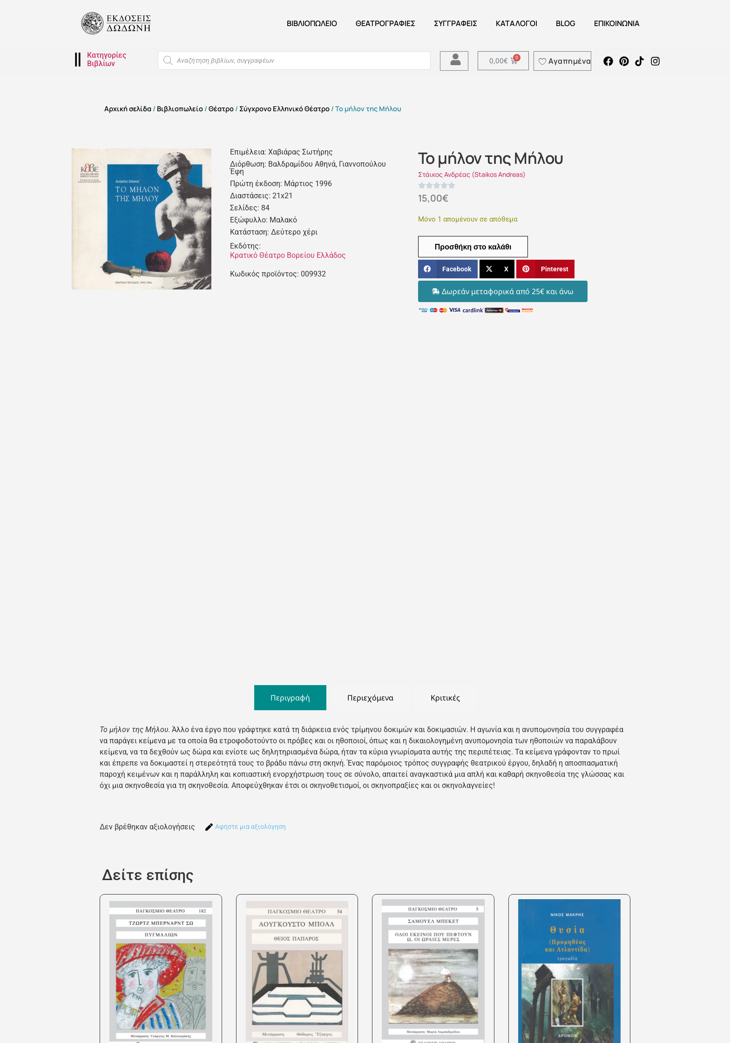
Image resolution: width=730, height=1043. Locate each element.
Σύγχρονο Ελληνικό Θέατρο (284, 108)
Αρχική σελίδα (127, 108)
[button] (448, 269)
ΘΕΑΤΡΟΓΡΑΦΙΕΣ (385, 23)
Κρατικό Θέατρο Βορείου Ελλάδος (288, 255)
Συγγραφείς (455, 23)
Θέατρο (221, 108)
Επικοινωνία (617, 23)
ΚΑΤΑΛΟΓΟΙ (516, 23)
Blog (565, 23)
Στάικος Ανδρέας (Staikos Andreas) (472, 174)
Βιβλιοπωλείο (312, 23)
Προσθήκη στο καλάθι (473, 247)
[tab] (290, 697)
